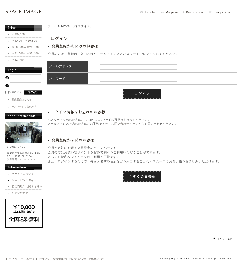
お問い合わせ (20, 192)
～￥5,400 (18, 34)
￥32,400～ (19, 59)
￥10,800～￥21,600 (25, 47)
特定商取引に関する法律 (27, 186)
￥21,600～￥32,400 (25, 53)
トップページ (14, 258)
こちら (85, 119)
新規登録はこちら (22, 99)
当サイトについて (23, 173)
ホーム (52, 26)
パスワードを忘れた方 (24, 106)
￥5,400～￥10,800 (24, 40)
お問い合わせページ (125, 123)
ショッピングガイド (24, 180)
